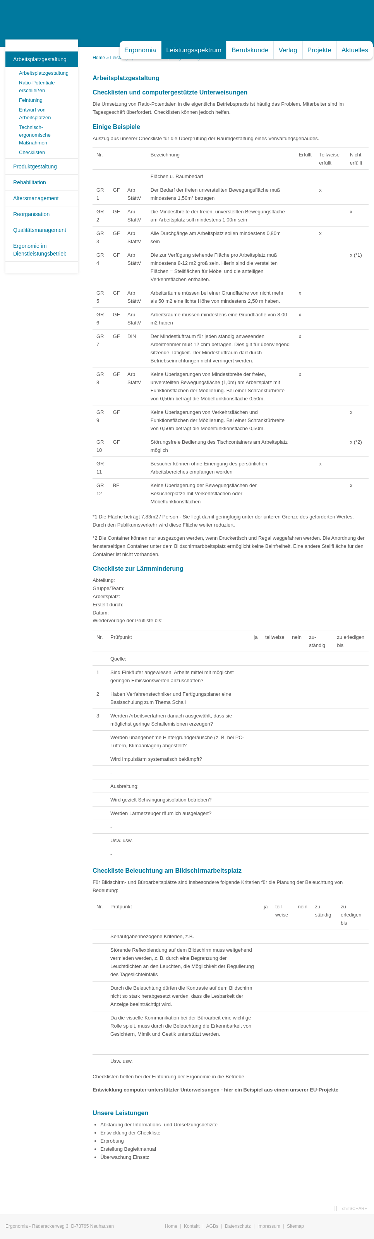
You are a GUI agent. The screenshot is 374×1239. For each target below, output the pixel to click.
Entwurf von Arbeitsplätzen (35, 113)
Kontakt (192, 1226)
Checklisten (32, 152)
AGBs (212, 1226)
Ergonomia (140, 50)
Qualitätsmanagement (39, 230)
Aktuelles (354, 50)
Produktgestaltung (35, 166)
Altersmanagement (36, 198)
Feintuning (31, 100)
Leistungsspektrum (193, 50)
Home (99, 57)
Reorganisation (31, 214)
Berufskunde (250, 50)
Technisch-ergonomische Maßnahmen (35, 135)
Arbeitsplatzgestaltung (40, 59)
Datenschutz (238, 1226)
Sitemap (295, 1226)
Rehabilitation (29, 182)
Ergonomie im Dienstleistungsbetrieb (40, 250)
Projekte (319, 50)
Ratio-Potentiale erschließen (37, 86)
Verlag (287, 50)
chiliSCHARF (354, 1208)
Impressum (268, 1226)
